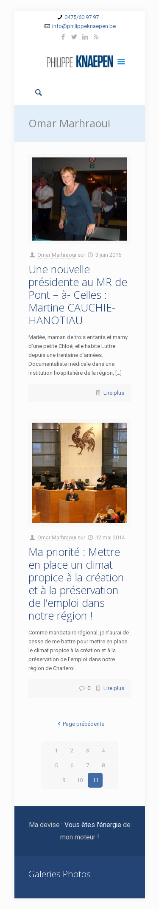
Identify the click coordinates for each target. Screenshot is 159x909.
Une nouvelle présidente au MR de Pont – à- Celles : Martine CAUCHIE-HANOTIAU (77, 294)
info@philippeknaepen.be (84, 26)
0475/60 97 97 (81, 17)
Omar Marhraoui (56, 255)
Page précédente (79, 724)
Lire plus (113, 393)
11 (95, 780)
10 (80, 780)
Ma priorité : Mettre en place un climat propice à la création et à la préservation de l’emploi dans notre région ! (76, 583)
